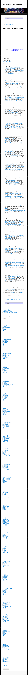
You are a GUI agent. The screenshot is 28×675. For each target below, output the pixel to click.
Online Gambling (6, 552)
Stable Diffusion (5, 617)
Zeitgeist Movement (6, 661)
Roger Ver (4, 592)
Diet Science (5, 399)
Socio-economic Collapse (7, 606)
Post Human (5, 568)
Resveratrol (5, 589)
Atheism (4, 344)
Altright (4, 329)
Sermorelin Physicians (6, 602)
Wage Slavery (5, 651)
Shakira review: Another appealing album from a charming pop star (15, 210)
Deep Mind (5, 397)
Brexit (4, 369)
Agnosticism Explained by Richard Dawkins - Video (12, 155)
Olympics (4, 551)
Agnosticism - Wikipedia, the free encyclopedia (12, 80)
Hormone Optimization (6, 455)
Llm (3, 495)
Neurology (5, 540)
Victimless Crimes (6, 646)
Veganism (4, 644)
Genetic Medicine (6, 438)
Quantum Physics (6, 582)
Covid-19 (4, 388)
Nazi (4, 534)
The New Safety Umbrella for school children (11, 251)
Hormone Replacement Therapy (8, 456)
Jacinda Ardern (5, 476)
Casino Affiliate (5, 372)
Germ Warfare (5, 440)
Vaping (4, 643)
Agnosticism (12, 292)
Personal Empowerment (7, 559)
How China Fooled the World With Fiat (10, 158)
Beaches (4, 354)
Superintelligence (6, 622)
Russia (4, 595)
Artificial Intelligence (6, 338)
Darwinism (5, 394)
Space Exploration (6, 607)
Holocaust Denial (6, 454)
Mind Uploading (5, 518)
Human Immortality (6, 462)
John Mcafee (5, 481)
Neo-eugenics (5, 536)
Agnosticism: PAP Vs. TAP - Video (10, 153)
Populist (4, 567)
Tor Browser (5, 633)
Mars (4, 503)
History (4, 452)
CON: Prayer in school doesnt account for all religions (13, 177)
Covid (4, 387)
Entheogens (5, 407)
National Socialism (6, 531)
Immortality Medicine (6, 469)
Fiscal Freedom (5, 424)
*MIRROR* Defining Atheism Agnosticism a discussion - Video (14, 193)
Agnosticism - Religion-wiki (9, 240)
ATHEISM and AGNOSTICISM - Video (10, 219)
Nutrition (4, 548)
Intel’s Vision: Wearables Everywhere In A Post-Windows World (14, 94)
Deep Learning (5, 396)
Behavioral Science (6, 355)
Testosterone (5, 630)
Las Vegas (5, 484)
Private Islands (5, 573)
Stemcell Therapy (6, 620)
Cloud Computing (6, 381)
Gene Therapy (5, 435)
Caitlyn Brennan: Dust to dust (9, 138)
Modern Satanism (6, 520)
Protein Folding (5, 576)
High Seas (5, 451)
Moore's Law (5, 522)
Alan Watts (5, 324)
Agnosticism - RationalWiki (9, 89)
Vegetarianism (5, 645)
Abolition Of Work (6, 319)
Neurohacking (5, 539)
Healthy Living (5, 448)
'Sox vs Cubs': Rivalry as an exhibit (10, 289)
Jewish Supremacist (6, 479)
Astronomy (5, 342)
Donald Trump (5, 402)
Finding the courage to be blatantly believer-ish (12, 182)
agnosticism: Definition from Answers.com (11, 180)
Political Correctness (6, 565)
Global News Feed (6, 441)
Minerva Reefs (5, 519)
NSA (4, 547)
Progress (4, 574)
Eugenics (4, 410)
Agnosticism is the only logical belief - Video (11, 112)
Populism (4, 566)
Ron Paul (4, 593)
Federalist (4, 420)
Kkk (4, 483)
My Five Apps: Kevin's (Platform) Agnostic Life (12, 83)
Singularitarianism (6, 604)
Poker (4, 564)
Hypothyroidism (5, 467)
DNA (4, 401)
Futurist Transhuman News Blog (12, 4)
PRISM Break (5, 665)
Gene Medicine (5, 434)
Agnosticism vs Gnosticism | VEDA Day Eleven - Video (13, 255)
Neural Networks (6, 538)
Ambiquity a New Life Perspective (10, 253)
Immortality (5, 468)
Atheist (4, 345)
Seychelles (5, 603)
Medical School (5, 507)
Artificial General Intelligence (7, 337)
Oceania (4, 549)
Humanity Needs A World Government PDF (10, 312)
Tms (4, 632)
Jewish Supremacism (6, 478)
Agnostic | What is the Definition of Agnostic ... (12, 227)
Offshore (4, 550)
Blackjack (4, 366)
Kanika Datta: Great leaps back (9, 213)
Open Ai (4, 553)
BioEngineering (5, 358)
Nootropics (5, 546)
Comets (4, 382)
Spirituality (5, 614)
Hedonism (5, 449)
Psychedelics (5, 579)
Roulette (4, 594)
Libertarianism (5, 490)
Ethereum (4, 408)
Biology (4, 359)
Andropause (5, 332)
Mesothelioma (5, 511)
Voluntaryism (5, 650)
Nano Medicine (5, 525)
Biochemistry (5, 357)
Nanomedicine (5, 526)
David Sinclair (5, 395)
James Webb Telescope (7, 477)
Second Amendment (6, 601)
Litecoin (4, 494)
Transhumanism (5, 636)
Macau (4, 499)
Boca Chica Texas (6, 368)
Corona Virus (5, 386)
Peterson (4, 560)
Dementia (4, 398)
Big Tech (4, 356)
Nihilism (4, 545)
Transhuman (5, 635)
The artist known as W (8, 238)
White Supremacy (6, 658)
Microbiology (5, 512)
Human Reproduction (6, 464)
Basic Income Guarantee (7, 353)
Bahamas (4, 351)
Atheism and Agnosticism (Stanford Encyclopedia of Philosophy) (14, 86)
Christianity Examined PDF (7, 311)
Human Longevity (6, 463)
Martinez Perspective (6, 506)
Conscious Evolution (6, 385)
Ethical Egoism (5, 409)
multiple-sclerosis (6, 523)
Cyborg (4, 393)
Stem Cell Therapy (6, 618)
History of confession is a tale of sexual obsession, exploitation (14, 282)
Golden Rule (5, 442)
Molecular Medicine (6, 521)
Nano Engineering (6, 524)
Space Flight (5, 608)
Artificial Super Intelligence (7, 339)
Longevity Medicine (6, 497)
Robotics (4, 590)
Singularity (5, 605)
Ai (3, 323)
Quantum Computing (6, 581)
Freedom (4, 428)
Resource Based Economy (7, 588)
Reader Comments (8, 140)
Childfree (4, 379)
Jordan (4, 482)
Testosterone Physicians (7, 631)
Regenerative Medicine (7, 587)
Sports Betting (5, 615)
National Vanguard (6, 532)
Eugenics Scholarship (6, 411)
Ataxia (4, 343)
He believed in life (7, 208)
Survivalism (5, 623)
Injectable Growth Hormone (7, 471)
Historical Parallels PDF (7, 310)
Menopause (5, 510)
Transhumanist (5, 637)
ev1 (12, 24)
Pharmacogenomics (6, 561)
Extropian (4, 414)
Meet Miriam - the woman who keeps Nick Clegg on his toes (14, 269)
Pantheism (5, 554)
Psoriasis (4, 578)
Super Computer (6, 621)
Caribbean (5, 370)
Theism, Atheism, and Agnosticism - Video (11, 164)
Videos (4, 647)
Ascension (5, 340)
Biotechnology (5, 360)
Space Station (5, 609)
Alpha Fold (5, 325)
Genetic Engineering (6, 437)
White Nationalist (6, 657)
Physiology (5, 562)
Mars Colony (5, 505)
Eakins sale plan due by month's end (10, 199)
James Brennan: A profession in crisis (10, 108)
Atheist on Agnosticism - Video (9, 280)
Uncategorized (5, 642)
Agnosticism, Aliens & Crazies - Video (10, 278)
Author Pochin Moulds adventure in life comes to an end (13, 276)
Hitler (4, 453)
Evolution (4, 413)
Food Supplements (6, 425)
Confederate (5, 383)
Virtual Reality (5, 648)
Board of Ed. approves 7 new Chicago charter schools (13, 114)
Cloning (4, 380)
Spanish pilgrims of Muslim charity (10, 151)
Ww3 (4, 660)
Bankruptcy (5, 352)
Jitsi (4, 480)
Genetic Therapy (6, 439)
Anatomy (4, 331)
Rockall (4, 591)
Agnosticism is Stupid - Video (7, 61)
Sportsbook (5, 616)
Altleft (4, 328)
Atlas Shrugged (5, 346)
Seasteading (5, 600)
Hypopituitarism (5, 466)
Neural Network (5, 537)
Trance (4, 634)
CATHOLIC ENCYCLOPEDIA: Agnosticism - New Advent (13, 73)
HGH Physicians (5, 450)
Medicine (4, 508)
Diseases (4, 400)
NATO (4, 533)
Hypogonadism (5, 465)
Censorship (5, 374)
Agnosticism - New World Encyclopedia (11, 110)
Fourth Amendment (6, 426)
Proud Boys (5, 577)
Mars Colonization (6, 504)
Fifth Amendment (6, 421)
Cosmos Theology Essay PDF (8, 309)
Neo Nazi (4, 535)
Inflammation (5, 470)
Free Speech (5, 427)
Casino (4, 371)
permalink (21, 292)
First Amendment (6, 423)
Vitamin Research (6, 649)
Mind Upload (5, 517)
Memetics (4, 509)
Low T (4, 498)
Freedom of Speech (6, 429)
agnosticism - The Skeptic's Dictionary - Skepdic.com (13, 169)
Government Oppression (7, 443)
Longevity (4, 496)
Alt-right (4, 326)
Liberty (4, 491)
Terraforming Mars (6, 628)
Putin (4, 580)
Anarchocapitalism (6, 330)
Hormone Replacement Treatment (8, 457)
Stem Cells (5, 619)
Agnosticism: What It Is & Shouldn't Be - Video (12, 184)
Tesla (4, 629)
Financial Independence (7, 422)
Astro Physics (5, 341)
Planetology (5, 563)
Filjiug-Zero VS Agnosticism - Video (10, 129)
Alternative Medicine (6, 327)
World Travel (5, 659)
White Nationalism (6, 656)
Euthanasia (5, 412)
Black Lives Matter (6, 365)
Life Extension (5, 492)
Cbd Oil (4, 373)
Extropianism (5, 415)
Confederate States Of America (8, 384)
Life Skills (4, 493)
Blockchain (5, 367)
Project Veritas (5, 575)
